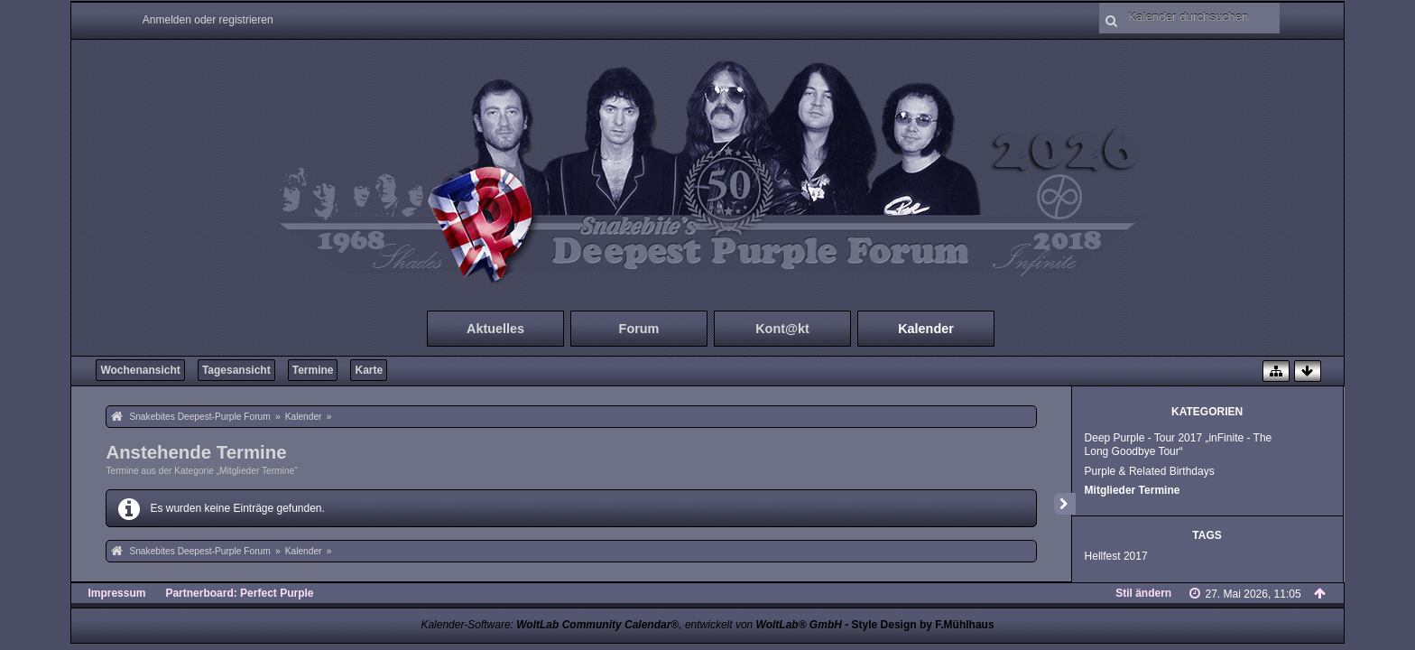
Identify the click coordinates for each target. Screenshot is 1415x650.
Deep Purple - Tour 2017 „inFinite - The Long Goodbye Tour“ (1178, 445)
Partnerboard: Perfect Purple (239, 593)
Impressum (116, 593)
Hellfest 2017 (1116, 556)
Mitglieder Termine (1132, 490)
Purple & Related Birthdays (1150, 471)
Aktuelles (495, 328)
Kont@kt (782, 328)
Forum (639, 328)
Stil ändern (1143, 593)
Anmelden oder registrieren (208, 20)
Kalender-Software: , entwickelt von (631, 624)
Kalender (926, 328)
